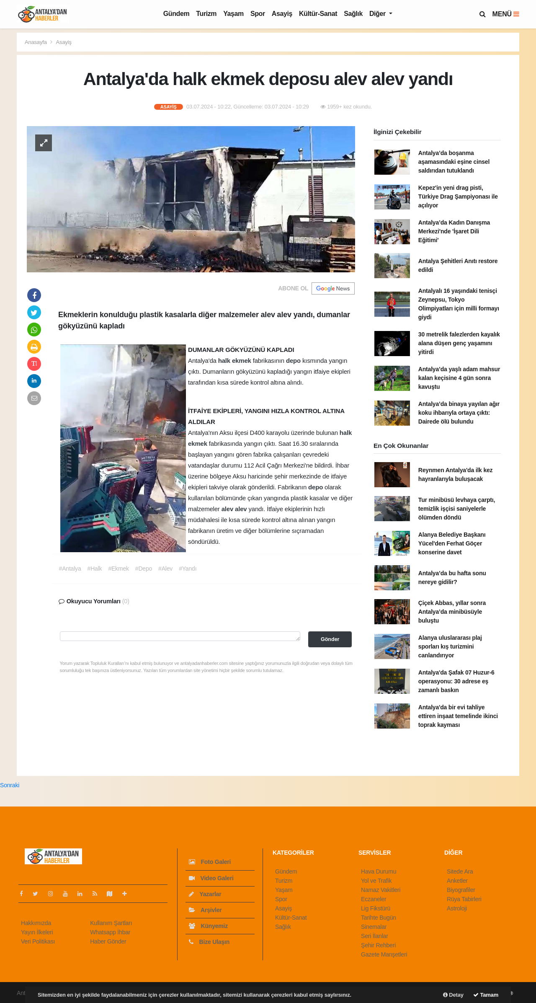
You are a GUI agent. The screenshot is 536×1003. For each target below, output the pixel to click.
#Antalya (70, 568)
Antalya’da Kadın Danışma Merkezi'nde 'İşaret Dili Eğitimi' (454, 231)
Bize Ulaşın (209, 941)
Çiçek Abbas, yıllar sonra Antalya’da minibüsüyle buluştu (452, 612)
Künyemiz (208, 926)
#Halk (95, 568)
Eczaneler (374, 899)
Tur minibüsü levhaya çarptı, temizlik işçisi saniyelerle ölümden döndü (456, 508)
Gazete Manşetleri (384, 954)
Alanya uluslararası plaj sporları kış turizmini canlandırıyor (450, 646)
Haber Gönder (108, 941)
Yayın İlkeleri (37, 932)
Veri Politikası (38, 941)
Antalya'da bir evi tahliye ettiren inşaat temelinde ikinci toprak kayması (458, 716)
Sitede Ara (460, 871)
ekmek (242, 360)
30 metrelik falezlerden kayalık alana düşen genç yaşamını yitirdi (459, 343)
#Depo (143, 568)
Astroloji (457, 908)
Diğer (378, 13)
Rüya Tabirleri (464, 899)
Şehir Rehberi (378, 945)
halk (225, 360)
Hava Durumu (378, 871)
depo (294, 360)
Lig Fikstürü (375, 908)
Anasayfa (36, 42)
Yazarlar (205, 894)
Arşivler (205, 910)
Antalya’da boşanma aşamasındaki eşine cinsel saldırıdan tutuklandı (454, 162)
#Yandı (187, 568)
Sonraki (9, 785)
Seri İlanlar (374, 936)
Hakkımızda (36, 923)
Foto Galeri (210, 861)
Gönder (330, 639)
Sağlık (353, 13)
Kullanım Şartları (111, 923)
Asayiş (282, 13)
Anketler (457, 880)
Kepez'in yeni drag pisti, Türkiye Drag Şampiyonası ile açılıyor (458, 196)
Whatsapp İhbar (110, 932)
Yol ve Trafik (376, 880)
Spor (257, 13)
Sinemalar (374, 926)
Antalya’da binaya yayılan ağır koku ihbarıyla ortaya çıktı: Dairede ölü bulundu (459, 413)
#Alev (165, 568)
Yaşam (233, 13)
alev (228, 508)
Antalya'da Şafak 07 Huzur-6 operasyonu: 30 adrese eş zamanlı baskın (456, 681)
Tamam (485, 995)
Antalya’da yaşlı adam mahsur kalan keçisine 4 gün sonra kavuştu (459, 378)
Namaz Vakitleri (380, 890)
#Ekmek (118, 568)
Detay (453, 995)
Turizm (206, 13)
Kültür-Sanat (318, 13)
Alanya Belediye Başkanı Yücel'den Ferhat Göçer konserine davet (452, 543)
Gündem (176, 13)
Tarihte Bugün (378, 917)
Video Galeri (211, 878)
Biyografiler (461, 890)
